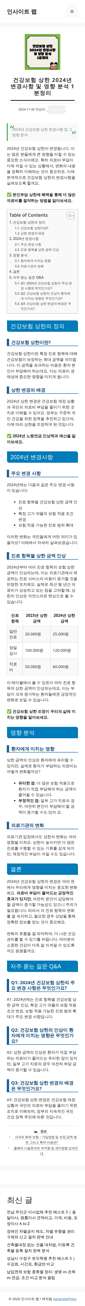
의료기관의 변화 (32, 266)
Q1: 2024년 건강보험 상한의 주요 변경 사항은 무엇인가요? (46, 285)
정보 (43, 1131)
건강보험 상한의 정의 (29, 222)
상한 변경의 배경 (32, 233)
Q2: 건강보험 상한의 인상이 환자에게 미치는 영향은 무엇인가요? (45, 295)
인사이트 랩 (22, 11)
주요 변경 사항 (31, 244)
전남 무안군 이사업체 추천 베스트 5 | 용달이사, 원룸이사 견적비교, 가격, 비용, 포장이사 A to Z (42, 1217)
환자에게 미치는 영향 (36, 260)
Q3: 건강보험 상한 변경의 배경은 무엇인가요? (46, 306)
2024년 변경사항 (26, 238)
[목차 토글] (68, 215)
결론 (16, 271)
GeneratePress (64, 1298)
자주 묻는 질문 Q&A (28, 277)
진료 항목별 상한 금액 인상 (40, 249)
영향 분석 (20, 255)
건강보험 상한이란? (34, 228)
